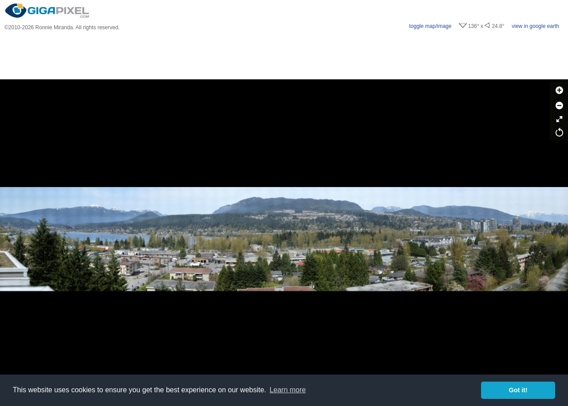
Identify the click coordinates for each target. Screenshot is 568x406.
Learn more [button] (287, 390)
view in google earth (535, 26)
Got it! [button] (518, 390)
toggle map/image (430, 26)
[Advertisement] (284, 55)
